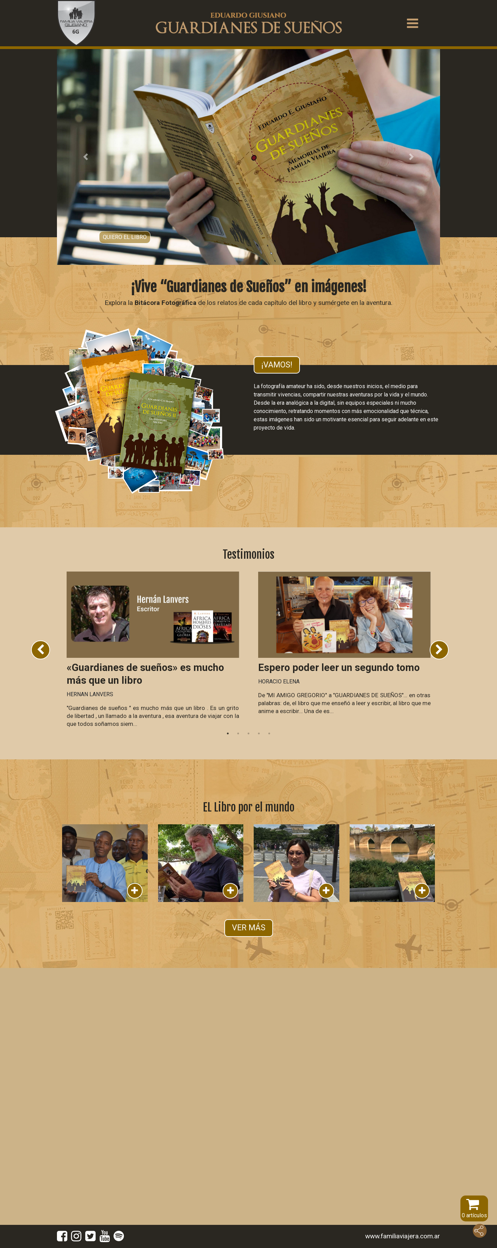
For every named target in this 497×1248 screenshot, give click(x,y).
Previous (40, 649)
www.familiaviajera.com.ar (402, 1236)
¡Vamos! (276, 364)
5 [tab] (269, 733)
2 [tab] (238, 733)
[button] (86, 157)
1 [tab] (227, 733)
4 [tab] (258, 733)
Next (439, 649)
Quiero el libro (125, 237)
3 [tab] (248, 733)
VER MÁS (248, 927)
